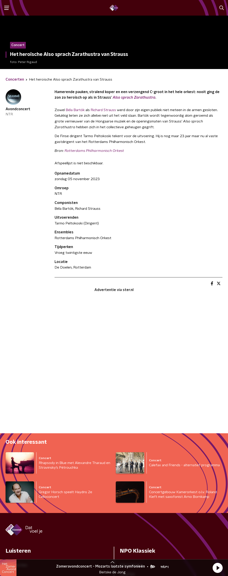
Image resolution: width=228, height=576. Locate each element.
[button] (217, 568)
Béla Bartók (75, 110)
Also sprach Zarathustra (134, 97)
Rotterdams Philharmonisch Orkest (94, 151)
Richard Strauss (103, 110)
